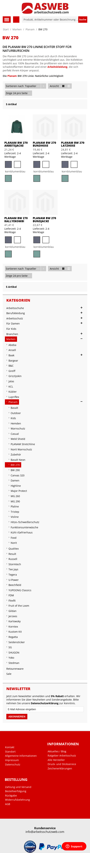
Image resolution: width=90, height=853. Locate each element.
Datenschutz (12, 764)
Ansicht (54, 86)
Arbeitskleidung (57, 66)
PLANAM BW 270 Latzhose (72, 144)
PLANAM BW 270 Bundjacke (44, 220)
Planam (30, 29)
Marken (17, 29)
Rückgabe (11, 795)
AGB (7, 804)
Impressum (12, 760)
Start (6, 29)
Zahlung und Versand (18, 787)
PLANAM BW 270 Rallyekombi (16, 220)
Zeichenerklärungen (60, 768)
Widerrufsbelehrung (17, 799)
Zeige (9, 93)
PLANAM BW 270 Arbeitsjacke (16, 144)
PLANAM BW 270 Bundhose (44, 144)
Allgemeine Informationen (21, 755)
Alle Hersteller (56, 760)
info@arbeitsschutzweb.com (45, 832)
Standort (10, 751)
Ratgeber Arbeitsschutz (62, 755)
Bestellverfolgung (15, 791)
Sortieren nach (15, 86)
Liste (69, 86)
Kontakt (9, 747)
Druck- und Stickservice (62, 764)
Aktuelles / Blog (57, 751)
